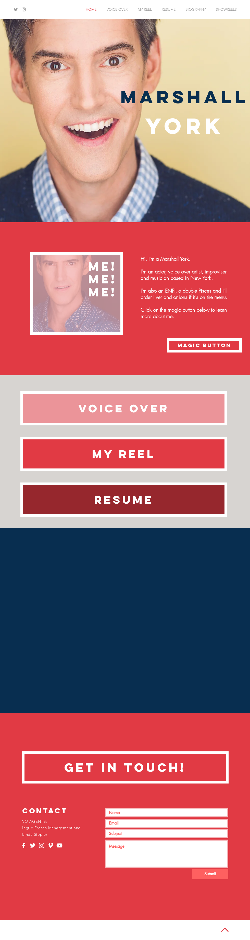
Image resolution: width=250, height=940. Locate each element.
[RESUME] (123, 499)
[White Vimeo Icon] (50, 845)
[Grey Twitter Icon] (15, 9)
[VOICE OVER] (123, 408)
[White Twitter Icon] (32, 845)
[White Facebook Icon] (23, 845)
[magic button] (204, 345)
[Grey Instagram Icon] (23, 9)
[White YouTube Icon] (59, 845)
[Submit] (210, 874)
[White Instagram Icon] (41, 845)
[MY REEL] (123, 454)
